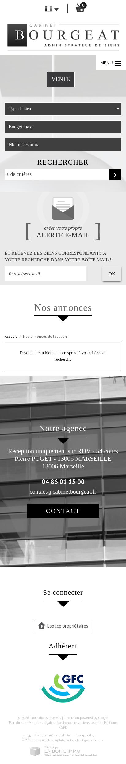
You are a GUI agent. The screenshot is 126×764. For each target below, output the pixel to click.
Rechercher (63, 162)
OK (112, 273)
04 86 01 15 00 (63, 482)
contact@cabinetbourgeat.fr (63, 491)
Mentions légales (41, 723)
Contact (63, 511)
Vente (61, 79)
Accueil (11, 336)
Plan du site (17, 723)
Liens (85, 723)
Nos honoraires (68, 723)
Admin (96, 723)
